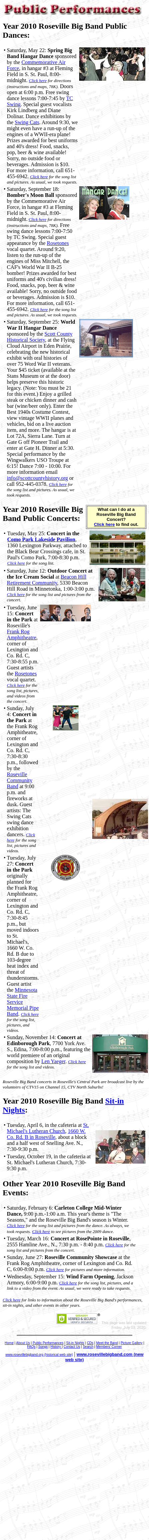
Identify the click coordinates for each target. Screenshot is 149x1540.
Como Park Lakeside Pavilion (41, 539)
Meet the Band (107, 1343)
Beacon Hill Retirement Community (47, 580)
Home (9, 1343)
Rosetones (58, 243)
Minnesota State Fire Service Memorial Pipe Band (23, 1002)
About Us (23, 1343)
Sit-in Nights (75, 1343)
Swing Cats (27, 122)
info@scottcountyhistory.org (37, 478)
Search (88, 1346)
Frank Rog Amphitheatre (21, 634)
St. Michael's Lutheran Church (48, 1128)
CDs (90, 1343)
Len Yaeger (53, 1061)
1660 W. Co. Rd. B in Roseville (46, 1134)
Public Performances (48, 1343)
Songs (42, 1346)
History (56, 1346)
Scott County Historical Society (39, 337)
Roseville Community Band (19, 780)
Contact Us (71, 1346)
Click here (37, 80)
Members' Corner (109, 1346)
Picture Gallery (132, 1343)
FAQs (31, 1346)
